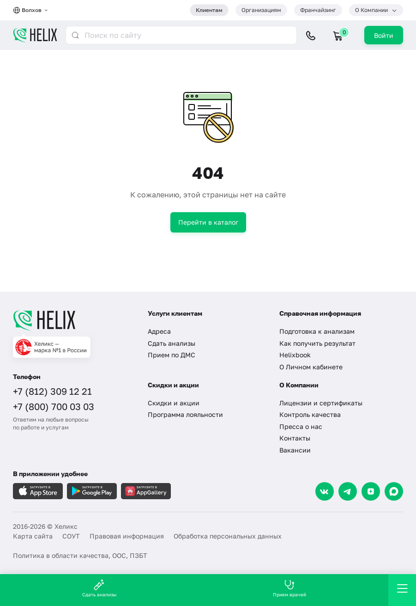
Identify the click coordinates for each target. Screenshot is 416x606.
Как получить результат (317, 343)
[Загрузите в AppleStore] (38, 491)
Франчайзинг (318, 9)
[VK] (324, 491)
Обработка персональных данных (228, 536)
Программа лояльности (185, 414)
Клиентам (209, 9)
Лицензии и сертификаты (320, 403)
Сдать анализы (171, 343)
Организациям (261, 9)
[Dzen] (371, 491)
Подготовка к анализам (317, 331)
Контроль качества (310, 414)
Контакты (294, 438)
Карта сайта (33, 536)
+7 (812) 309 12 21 (52, 391)
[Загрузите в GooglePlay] (92, 491)
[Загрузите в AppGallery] (146, 491)
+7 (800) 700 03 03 (53, 406)
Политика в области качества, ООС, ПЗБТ (80, 555)
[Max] (394, 491)
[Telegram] (347, 491)
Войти (383, 35)
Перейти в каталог (208, 222)
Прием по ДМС (171, 355)
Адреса (159, 331)
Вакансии (295, 450)
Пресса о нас (300, 426)
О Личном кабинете (311, 367)
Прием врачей (289, 588)
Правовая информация (127, 536)
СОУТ (71, 536)
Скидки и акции (173, 403)
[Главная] (73, 320)
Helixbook (295, 355)
